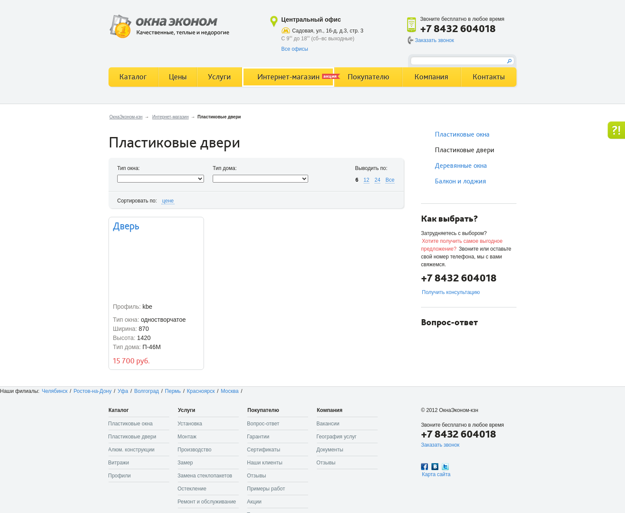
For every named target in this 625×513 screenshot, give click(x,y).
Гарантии (258, 437)
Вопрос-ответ (263, 424)
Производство (194, 450)
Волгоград (146, 391)
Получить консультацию (451, 292)
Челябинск (54, 391)
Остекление (192, 489)
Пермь (173, 391)
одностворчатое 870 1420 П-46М (156, 293)
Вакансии (327, 424)
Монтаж (187, 437)
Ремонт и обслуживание (207, 502)
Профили (119, 476)
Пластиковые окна (462, 134)
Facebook (424, 466)
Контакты (489, 77)
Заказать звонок (434, 40)
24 (377, 180)
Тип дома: (225, 168)
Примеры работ (266, 489)
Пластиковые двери (464, 150)
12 (366, 180)
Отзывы (256, 476)
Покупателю (368, 77)
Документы (329, 450)
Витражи (118, 463)
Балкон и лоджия (460, 181)
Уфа (123, 391)
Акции (254, 502)
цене (168, 201)
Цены (178, 77)
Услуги (219, 77)
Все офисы (294, 49)
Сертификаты (263, 450)
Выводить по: (371, 168)
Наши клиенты (265, 463)
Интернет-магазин (170, 116)
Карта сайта (436, 474)
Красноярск (201, 391)
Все (390, 180)
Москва (230, 391)
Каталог (133, 77)
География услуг (336, 437)
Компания (431, 77)
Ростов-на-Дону (93, 391)
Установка (190, 424)
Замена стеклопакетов (205, 476)
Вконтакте (434, 466)
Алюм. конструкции (131, 450)
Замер (185, 463)
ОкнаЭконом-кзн (125, 116)
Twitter (445, 466)
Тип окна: (128, 168)
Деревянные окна (461, 166)
